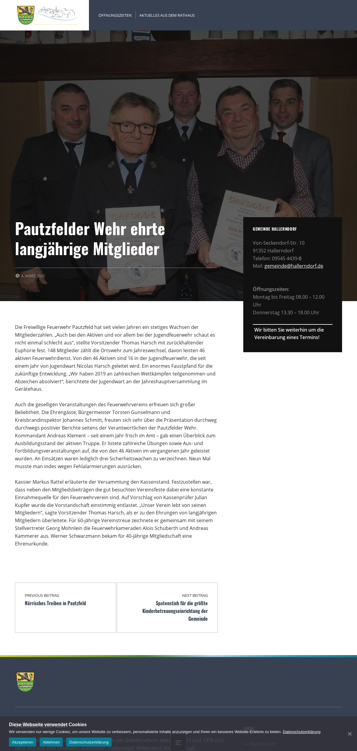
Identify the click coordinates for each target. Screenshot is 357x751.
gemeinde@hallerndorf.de (293, 266)
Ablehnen (51, 742)
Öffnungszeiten (115, 15)
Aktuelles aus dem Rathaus (167, 15)
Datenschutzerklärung (301, 731)
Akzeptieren (22, 742)
